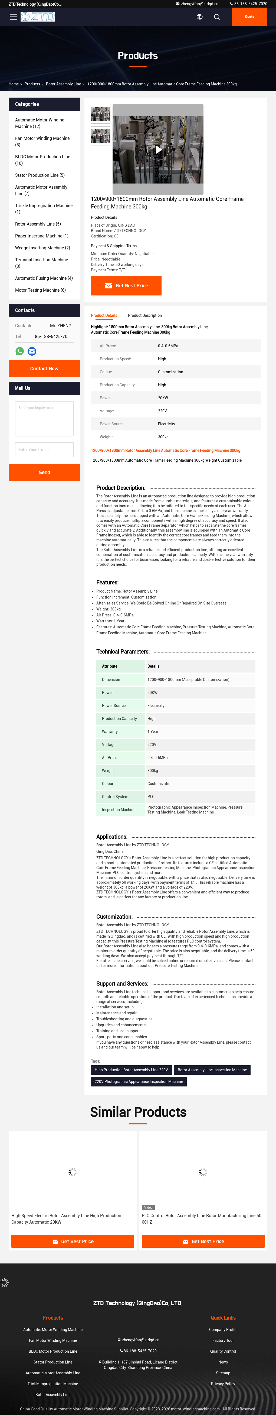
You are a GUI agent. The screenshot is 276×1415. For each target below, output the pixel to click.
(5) (40, 175)
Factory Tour (223, 1340)
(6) (40, 290)
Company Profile (223, 1329)
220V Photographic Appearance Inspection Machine (139, 1081)
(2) (42, 247)
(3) (41, 263)
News (223, 1362)
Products (32, 84)
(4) (44, 278)
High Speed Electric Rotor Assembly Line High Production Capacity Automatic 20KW (66, 1219)
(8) (42, 141)
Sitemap (223, 1373)
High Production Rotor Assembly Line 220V (131, 1070)
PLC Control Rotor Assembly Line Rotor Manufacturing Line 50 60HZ (201, 1219)
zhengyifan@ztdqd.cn (197, 4)
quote (249, 17)
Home (14, 84)
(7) (41, 190)
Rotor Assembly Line (63, 84)
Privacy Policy (223, 1384)
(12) (39, 123)
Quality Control (223, 1351)
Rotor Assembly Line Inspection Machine (212, 1070)
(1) (44, 209)
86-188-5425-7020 (248, 4)
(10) (42, 160)
